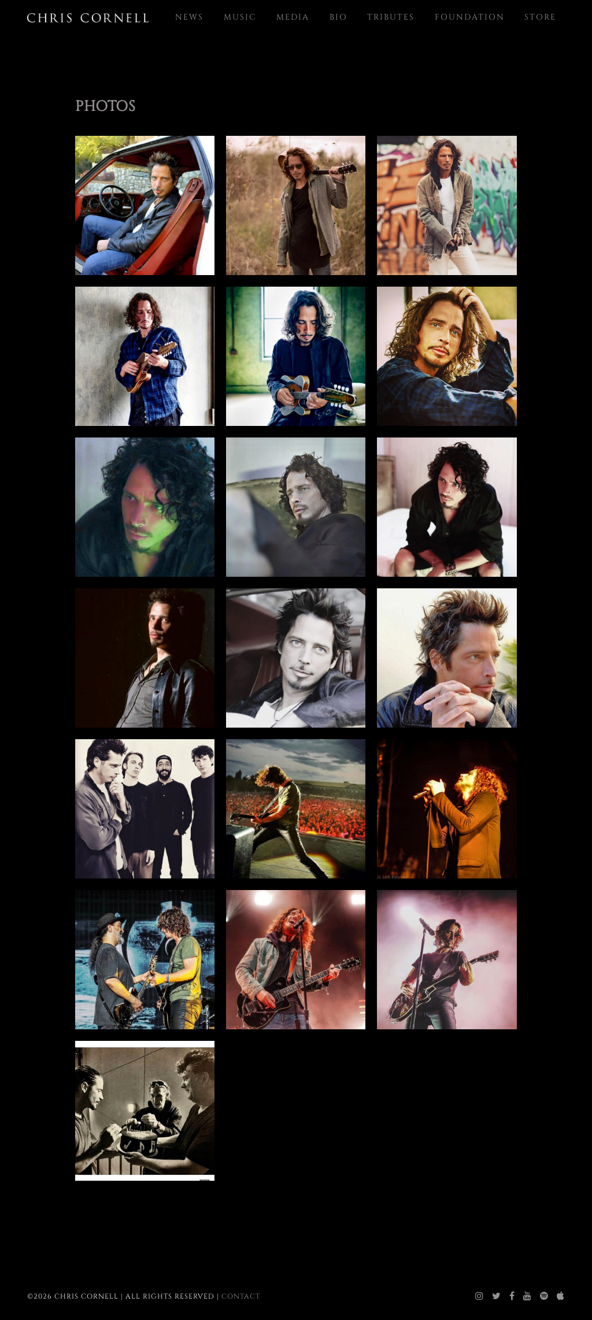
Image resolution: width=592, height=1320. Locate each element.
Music (240, 17)
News (189, 17)
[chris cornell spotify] (544, 1296)
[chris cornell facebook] (512, 1296)
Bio (338, 17)
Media (292, 17)
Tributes (391, 17)
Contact (240, 1296)
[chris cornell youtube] (527, 1296)
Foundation (470, 17)
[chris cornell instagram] (479, 1296)
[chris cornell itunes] (561, 1296)
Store (540, 17)
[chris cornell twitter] (496, 1296)
